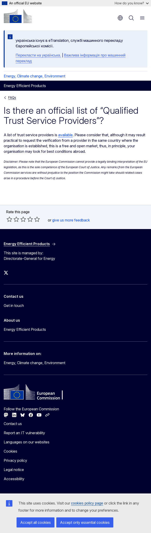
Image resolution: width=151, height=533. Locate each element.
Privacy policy (15, 460)
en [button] (120, 18)
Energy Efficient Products (25, 329)
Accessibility (14, 478)
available (65, 135)
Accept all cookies (35, 522)
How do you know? (132, 3)
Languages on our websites (26, 442)
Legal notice (14, 469)
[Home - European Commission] (18, 16)
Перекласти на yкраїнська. (38, 55)
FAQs (12, 97)
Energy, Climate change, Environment (34, 76)
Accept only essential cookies (85, 522)
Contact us (13, 423)
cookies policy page (87, 503)
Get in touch (14, 305)
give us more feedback (71, 220)
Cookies (10, 451)
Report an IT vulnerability (24, 433)
